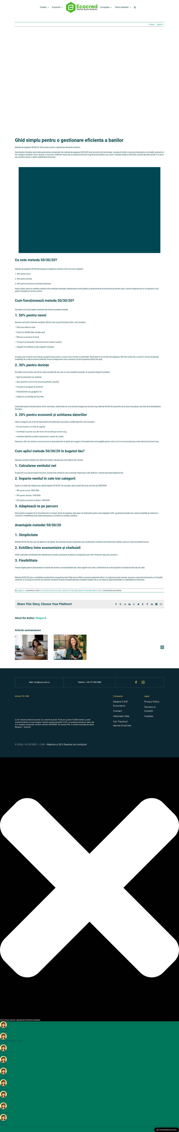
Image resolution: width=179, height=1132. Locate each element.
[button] (135, 7)
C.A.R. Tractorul (21, 720)
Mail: (31, 682)
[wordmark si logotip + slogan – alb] (76, 704)
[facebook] (136, 682)
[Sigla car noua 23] (24, 702)
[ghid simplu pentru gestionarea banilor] (89, 84)
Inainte (159, 24)
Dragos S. (20, 590)
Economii (58, 590)
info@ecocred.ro (42, 682)
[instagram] (143, 682)
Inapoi (152, 24)
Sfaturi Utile (96, 590)
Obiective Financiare (70, 590)
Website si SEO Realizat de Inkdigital (67, 744)
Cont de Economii (47, 590)
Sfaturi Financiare (84, 590)
